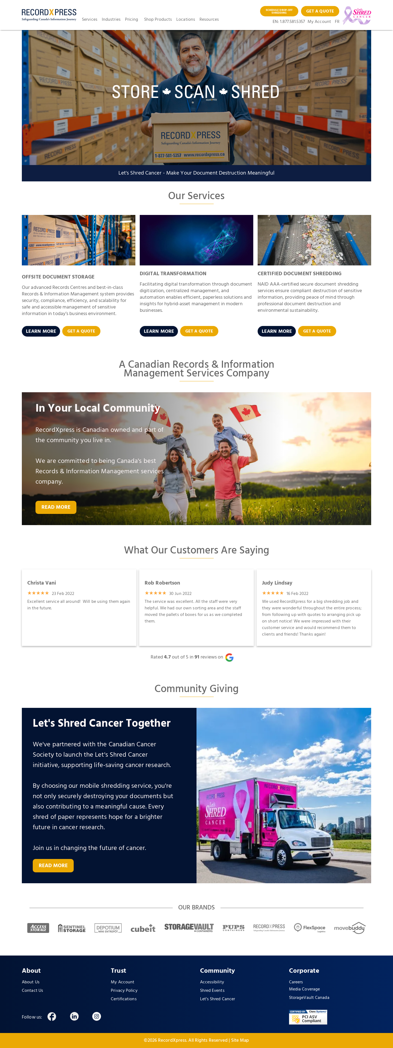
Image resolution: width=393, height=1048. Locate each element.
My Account (319, 22)
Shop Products (158, 19)
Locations (185, 19)
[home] (49, 15)
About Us (31, 982)
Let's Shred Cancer (217, 999)
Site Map (240, 1040)
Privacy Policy (124, 990)
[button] (92, 19)
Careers (296, 982)
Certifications (123, 999)
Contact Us (32, 990)
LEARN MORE (41, 332)
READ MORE (56, 507)
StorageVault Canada (309, 997)
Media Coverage (304, 989)
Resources (209, 19)
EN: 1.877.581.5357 (289, 22)
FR (337, 22)
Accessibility (212, 982)
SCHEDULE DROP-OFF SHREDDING (279, 11)
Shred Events (212, 990)
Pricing (131, 19)
